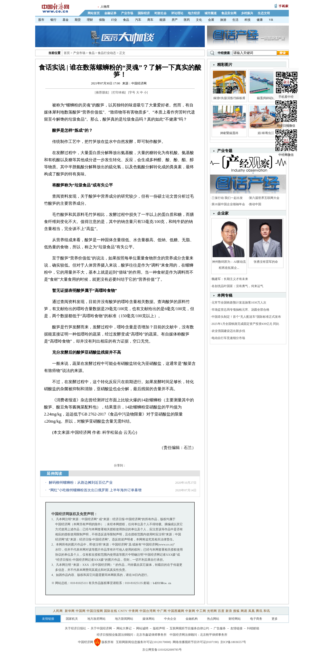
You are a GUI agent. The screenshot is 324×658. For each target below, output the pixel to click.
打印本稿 (119, 92)
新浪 (229, 611)
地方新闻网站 (124, 619)
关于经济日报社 (75, 628)
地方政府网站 (96, 619)
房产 (175, 20)
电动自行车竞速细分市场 (228, 338)
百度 (221, 611)
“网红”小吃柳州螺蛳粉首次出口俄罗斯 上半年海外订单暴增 (95, 490)
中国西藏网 (176, 611)
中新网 (190, 611)
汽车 (138, 20)
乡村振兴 (247, 13)
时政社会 (160, 13)
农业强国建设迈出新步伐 (228, 331)
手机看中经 (286, 73)
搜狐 (236, 611)
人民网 (58, 611)
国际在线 (110, 611)
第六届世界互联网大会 (264, 198)
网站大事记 (124, 628)
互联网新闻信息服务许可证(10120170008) (143, 642)
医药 (187, 20)
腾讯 (259, 611)
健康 (260, 20)
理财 (90, 20)
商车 (150, 20)
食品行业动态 (107, 53)
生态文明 (264, 13)
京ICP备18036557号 (233, 642)
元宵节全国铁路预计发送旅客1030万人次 (239, 302)
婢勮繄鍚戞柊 (229, 133)
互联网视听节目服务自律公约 (189, 628)
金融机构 (192, 619)
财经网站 (235, 619)
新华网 (70, 611)
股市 (41, 20)
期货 (78, 20)
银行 (53, 20)
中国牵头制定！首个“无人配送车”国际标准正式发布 (246, 316)
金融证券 (110, 13)
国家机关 (72, 619)
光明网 (212, 611)
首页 (67, 53)
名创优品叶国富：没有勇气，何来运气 (237, 286)
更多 (275, 619)
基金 (66, 20)
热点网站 (213, 619)
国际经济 (144, 13)
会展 (211, 20)
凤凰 (251, 611)
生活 (235, 20)
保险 (102, 20)
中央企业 (170, 619)
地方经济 (194, 13)
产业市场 (127, 13)
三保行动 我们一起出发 (227, 198)
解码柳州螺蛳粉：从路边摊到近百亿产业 (81, 482)
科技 (248, 20)
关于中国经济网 (101, 628)
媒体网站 (149, 619)
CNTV (122, 611)
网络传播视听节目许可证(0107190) (196, 642)
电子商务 (256, 619)
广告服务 (220, 628)
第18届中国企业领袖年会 (228, 204)
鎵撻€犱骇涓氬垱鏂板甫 (229, 98)
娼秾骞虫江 (266, 133)
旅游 (223, 20)
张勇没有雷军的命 (266, 262)
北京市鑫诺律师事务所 (151, 634)
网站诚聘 (142, 628)
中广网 (162, 611)
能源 (162, 20)
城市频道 (211, 13)
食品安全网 (228, 13)
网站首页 (94, 13)
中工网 (201, 611)
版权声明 (159, 628)
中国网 (81, 611)
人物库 (105, 6)
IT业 (114, 20)
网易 (244, 611)
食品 (126, 20)
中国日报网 (95, 611)
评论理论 (177, 13)
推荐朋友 (102, 92)
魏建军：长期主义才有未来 (230, 279)
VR (271, 20)
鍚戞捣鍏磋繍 (266, 98)
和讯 (267, 611)
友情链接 (236, 628)
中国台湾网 (147, 611)
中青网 (133, 611)
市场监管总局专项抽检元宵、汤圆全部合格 (240, 309)
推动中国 (255, 204)
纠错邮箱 (253, 628)
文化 (199, 20)
